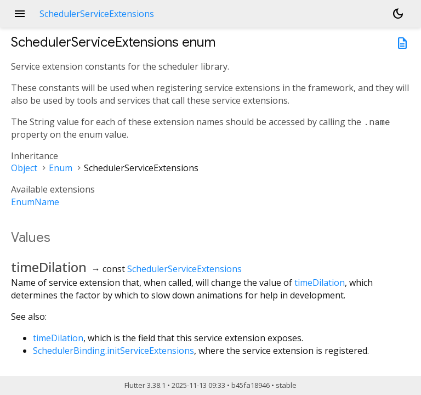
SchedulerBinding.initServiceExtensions (113, 351)
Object (24, 168)
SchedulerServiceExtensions (184, 269)
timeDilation (319, 282)
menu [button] (19, 13)
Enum (60, 168)
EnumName (35, 202)
